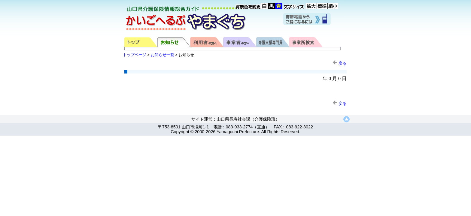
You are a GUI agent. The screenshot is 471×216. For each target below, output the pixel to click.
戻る (340, 63)
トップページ (134, 54)
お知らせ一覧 (162, 54)
